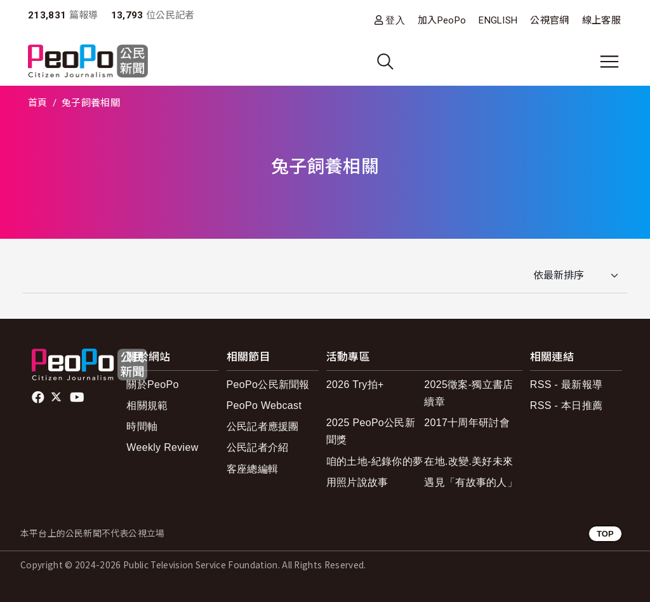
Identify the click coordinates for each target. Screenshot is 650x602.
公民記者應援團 (263, 426)
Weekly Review (162, 447)
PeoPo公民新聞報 (268, 384)
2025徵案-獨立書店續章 (468, 393)
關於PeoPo (152, 384)
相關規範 (147, 405)
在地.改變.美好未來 (468, 461)
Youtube (78, 397)
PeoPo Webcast (264, 405)
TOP (605, 533)
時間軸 (141, 426)
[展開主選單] (609, 61)
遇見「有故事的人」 (470, 482)
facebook (39, 397)
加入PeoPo (442, 20)
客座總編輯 (253, 469)
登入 (395, 20)
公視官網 (549, 20)
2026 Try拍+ (355, 384)
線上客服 (601, 20)
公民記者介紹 (258, 447)
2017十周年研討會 (467, 422)
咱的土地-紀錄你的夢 (374, 461)
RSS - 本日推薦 (566, 405)
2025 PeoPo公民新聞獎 (370, 431)
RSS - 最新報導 (566, 384)
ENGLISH (498, 20)
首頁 (38, 103)
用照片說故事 (357, 482)
